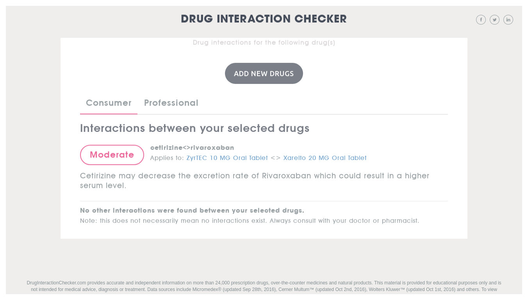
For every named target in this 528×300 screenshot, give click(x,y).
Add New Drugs (264, 73)
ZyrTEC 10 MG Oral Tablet (227, 156)
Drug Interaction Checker (264, 19)
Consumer (109, 102)
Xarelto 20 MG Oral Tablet (325, 156)
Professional (171, 102)
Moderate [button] (112, 154)
